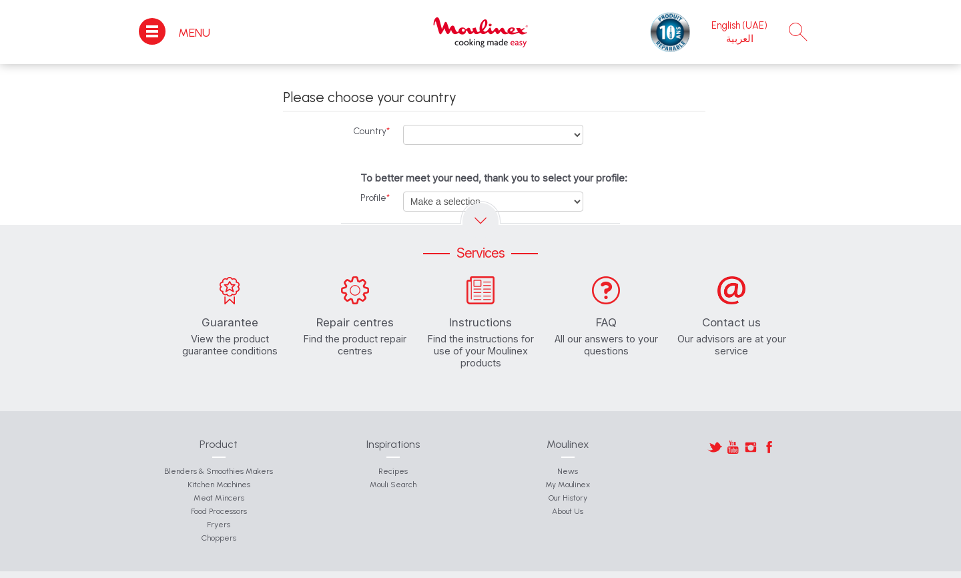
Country (371, 131)
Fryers (218, 524)
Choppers (219, 538)
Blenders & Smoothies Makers (218, 471)
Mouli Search (393, 484)
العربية (739, 39)
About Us (567, 511)
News (567, 471)
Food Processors (219, 511)
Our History (568, 498)
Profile (375, 198)
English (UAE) (739, 25)
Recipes (393, 471)
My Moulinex (567, 484)
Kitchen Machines (219, 484)
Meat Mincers (219, 498)
